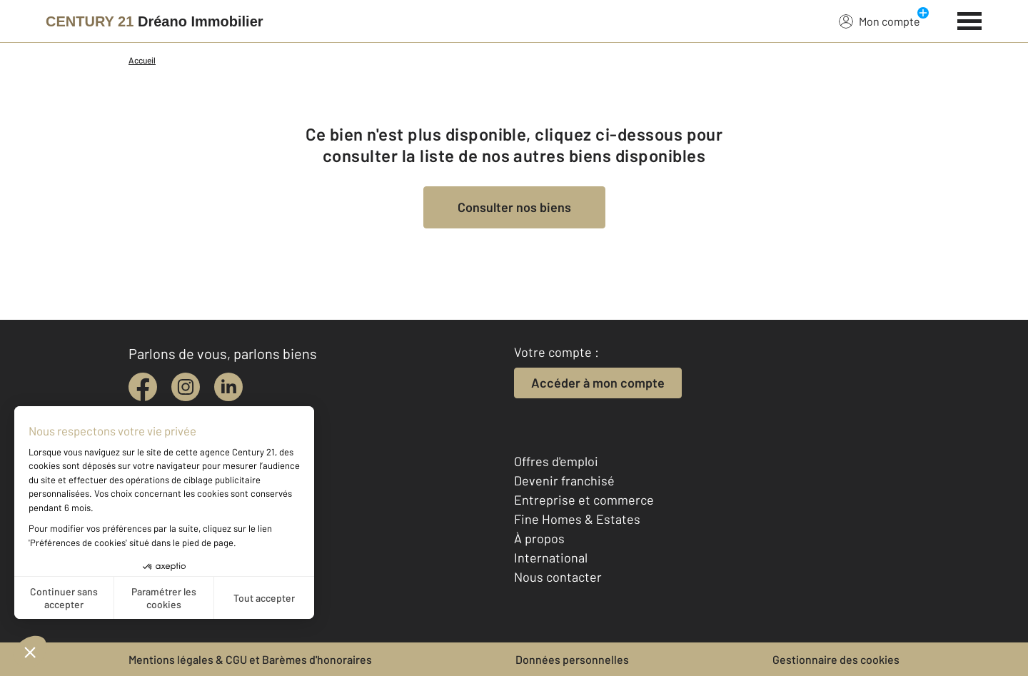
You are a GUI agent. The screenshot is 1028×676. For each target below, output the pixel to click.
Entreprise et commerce (584, 500)
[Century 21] (154, 21)
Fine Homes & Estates (577, 519)
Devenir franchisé (564, 480)
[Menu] (969, 19)
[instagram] (185, 387)
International (551, 557)
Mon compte (879, 21)
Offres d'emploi (556, 461)
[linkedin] (228, 387)
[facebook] (142, 387)
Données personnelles (572, 659)
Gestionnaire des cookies (836, 659)
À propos (539, 538)
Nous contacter (558, 577)
